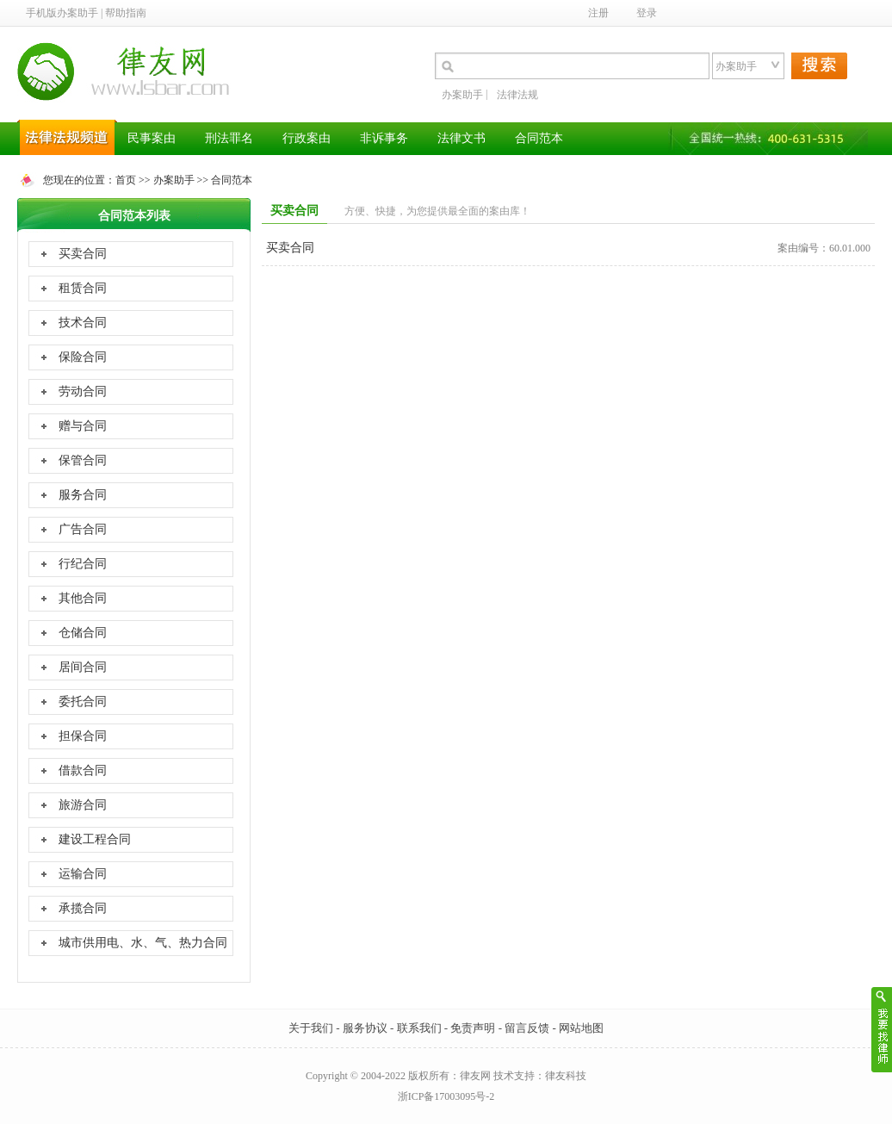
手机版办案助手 (62, 13)
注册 (598, 13)
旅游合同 (83, 804)
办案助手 (462, 95)
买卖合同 (83, 253)
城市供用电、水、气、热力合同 (143, 942)
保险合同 (83, 357)
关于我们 (310, 1028)
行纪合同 (83, 563)
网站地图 (581, 1028)
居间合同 (83, 667)
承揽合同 (83, 908)
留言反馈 (527, 1028)
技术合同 (83, 322)
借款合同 (83, 770)
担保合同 (83, 736)
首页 (125, 180)
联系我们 (419, 1028)
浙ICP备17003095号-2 (446, 1096)
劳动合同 (83, 391)
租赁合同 (83, 288)
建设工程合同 (95, 839)
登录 (646, 13)
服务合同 (83, 494)
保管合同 (83, 460)
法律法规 (517, 95)
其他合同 (83, 598)
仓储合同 (83, 632)
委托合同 (83, 701)
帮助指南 (125, 13)
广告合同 (83, 529)
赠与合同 (83, 425)
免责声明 (472, 1028)
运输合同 (83, 873)
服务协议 (365, 1028)
